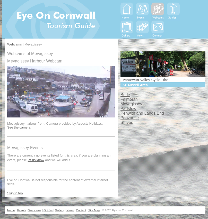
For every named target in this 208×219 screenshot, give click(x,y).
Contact (81, 210)
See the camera (18, 127)
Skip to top (15, 193)
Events (21, 210)
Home (11, 210)
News (70, 210)
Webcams (14, 44)
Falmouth (129, 99)
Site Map (94, 210)
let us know (36, 160)
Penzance (129, 118)
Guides (48, 210)
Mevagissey (131, 104)
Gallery (59, 210)
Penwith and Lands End (142, 113)
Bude (125, 95)
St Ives (126, 122)
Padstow (128, 108)
